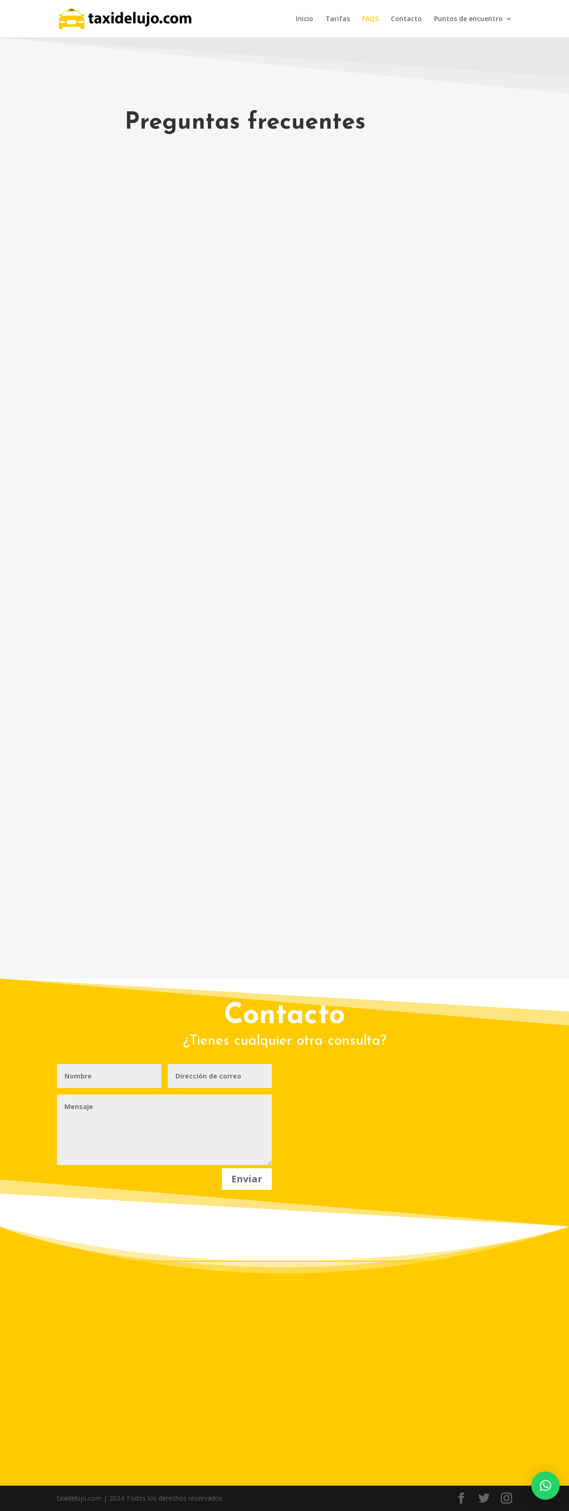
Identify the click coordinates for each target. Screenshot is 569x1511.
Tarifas (337, 19)
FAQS (370, 19)
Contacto (406, 19)
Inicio (304, 19)
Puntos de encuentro (468, 19)
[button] (545, 1486)
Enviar (246, 1178)
